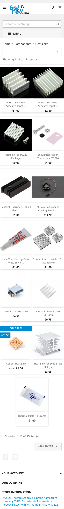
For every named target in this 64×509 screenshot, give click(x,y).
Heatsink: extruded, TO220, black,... (16, 208)
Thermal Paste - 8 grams (32, 415)
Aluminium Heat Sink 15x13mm (48, 313)
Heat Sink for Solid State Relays (48, 365)
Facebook (5, 457)
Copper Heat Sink (16, 363)
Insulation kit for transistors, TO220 (48, 156)
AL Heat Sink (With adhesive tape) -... (16, 104)
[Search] (32, 24)
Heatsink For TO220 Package (16, 156)
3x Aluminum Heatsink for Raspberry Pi (48, 260)
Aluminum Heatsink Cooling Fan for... (48, 208)
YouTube (15, 457)
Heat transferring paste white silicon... (16, 260)
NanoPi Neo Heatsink (16, 311)
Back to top (48, 446)
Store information (16, 492)
